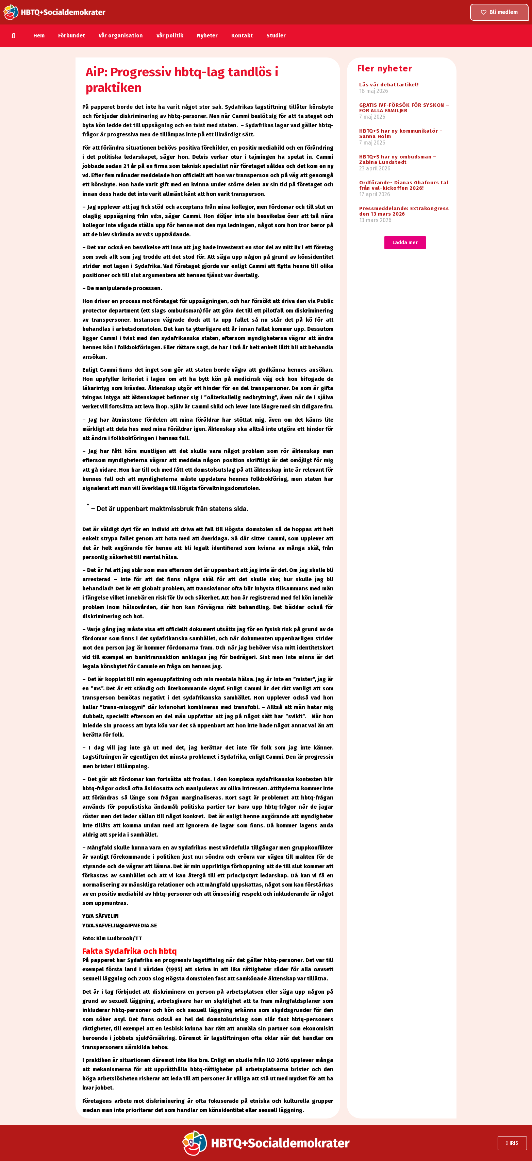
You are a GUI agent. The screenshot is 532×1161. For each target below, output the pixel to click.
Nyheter (207, 35)
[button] (13, 35)
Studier (276, 35)
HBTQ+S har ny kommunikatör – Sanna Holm (401, 133)
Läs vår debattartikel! (389, 85)
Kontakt (242, 35)
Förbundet (71, 35)
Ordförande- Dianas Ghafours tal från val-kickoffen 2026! (403, 185)
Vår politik (169, 35)
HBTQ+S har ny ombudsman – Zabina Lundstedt (397, 159)
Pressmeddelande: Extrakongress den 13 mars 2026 (404, 211)
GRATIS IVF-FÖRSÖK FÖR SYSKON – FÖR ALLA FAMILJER (404, 108)
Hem (39, 35)
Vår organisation (121, 35)
